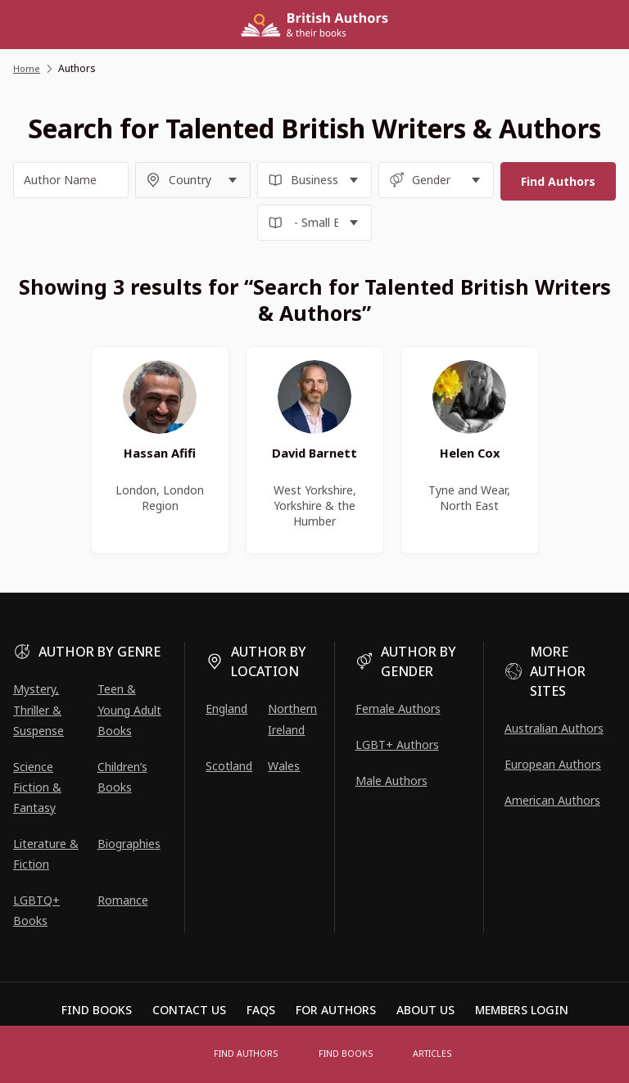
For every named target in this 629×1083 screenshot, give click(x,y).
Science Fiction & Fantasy (37, 787)
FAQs (261, 1010)
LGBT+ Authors (397, 744)
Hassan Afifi (160, 458)
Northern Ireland (292, 719)
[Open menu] (183, 1054)
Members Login (521, 1010)
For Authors (336, 1010)
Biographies (129, 843)
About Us (425, 1010)
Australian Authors (554, 728)
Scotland (229, 766)
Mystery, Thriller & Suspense (38, 709)
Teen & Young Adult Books (129, 709)
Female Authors (398, 708)
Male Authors (391, 780)
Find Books (347, 1054)
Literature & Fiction (46, 854)
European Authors (553, 764)
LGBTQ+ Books (36, 910)
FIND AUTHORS (251, 1054)
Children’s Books (122, 777)
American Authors (552, 800)
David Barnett (314, 458)
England (226, 708)
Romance (122, 900)
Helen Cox (469, 458)
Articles (429, 1054)
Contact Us (189, 1010)
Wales (284, 766)
